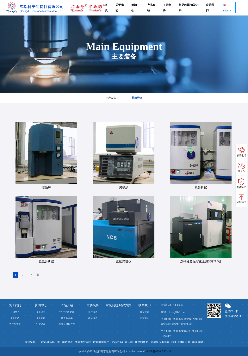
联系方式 (144, 312)
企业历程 (15, 318)
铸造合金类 (67, 318)
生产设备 (110, 97)
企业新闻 (41, 318)
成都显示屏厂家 (50, 342)
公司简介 (15, 312)
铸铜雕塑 (197, 342)
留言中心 (144, 318)
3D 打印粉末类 (66, 312)
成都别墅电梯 (83, 342)
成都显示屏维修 (159, 342)
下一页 (34, 275)
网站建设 (67, 342)
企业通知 (41, 312)
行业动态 (41, 324)
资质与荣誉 (15, 324)
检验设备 (137, 97)
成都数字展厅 (101, 342)
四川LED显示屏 (180, 342)
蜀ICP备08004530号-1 (158, 351)
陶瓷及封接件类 (67, 324)
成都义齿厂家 (119, 342)
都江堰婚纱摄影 (138, 342)
